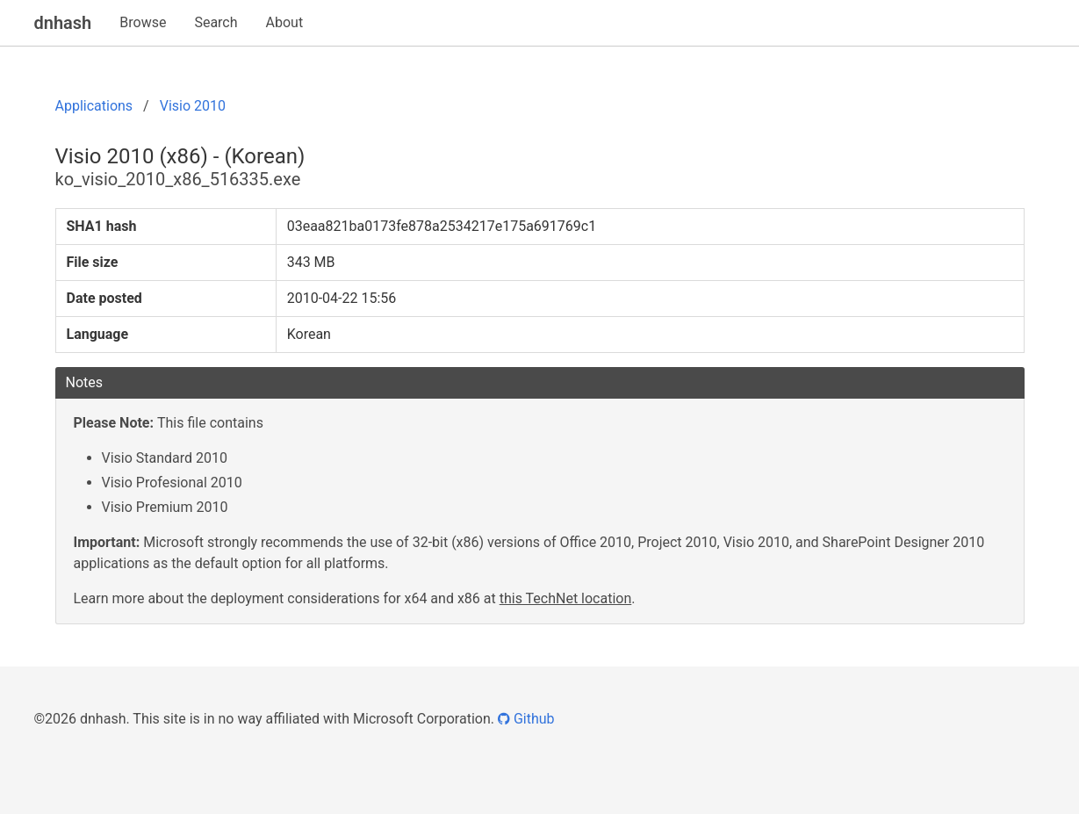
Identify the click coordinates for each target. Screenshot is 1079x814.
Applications (94, 105)
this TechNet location (566, 598)
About (285, 22)
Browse (142, 22)
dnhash (63, 22)
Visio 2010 (193, 105)
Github (526, 718)
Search (215, 22)
